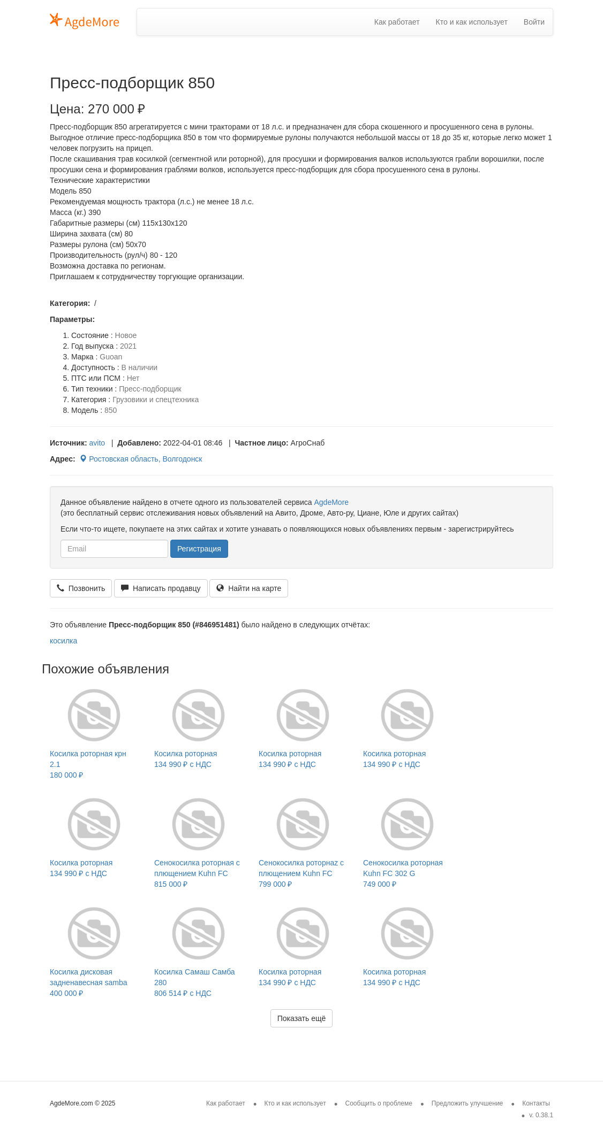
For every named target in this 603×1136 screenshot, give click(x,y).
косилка (63, 640)
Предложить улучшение (467, 1103)
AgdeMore (331, 502)
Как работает (397, 22)
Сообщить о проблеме (378, 1103)
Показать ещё (301, 1018)
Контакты (536, 1103)
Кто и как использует (472, 22)
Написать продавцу (160, 588)
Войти (534, 22)
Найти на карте (248, 588)
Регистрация (199, 548)
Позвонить (81, 588)
